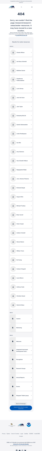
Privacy (4, 433)
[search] (21, 7)
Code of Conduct (15, 433)
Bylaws (8, 433)
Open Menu (32, 7)
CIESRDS (31, 433)
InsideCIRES (37, 433)
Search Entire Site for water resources (21, 408)
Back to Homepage (21, 403)
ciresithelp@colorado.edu (21, 35)
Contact (21, 436)
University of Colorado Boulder (21, 444)
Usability (26, 433)
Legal (21, 433)
